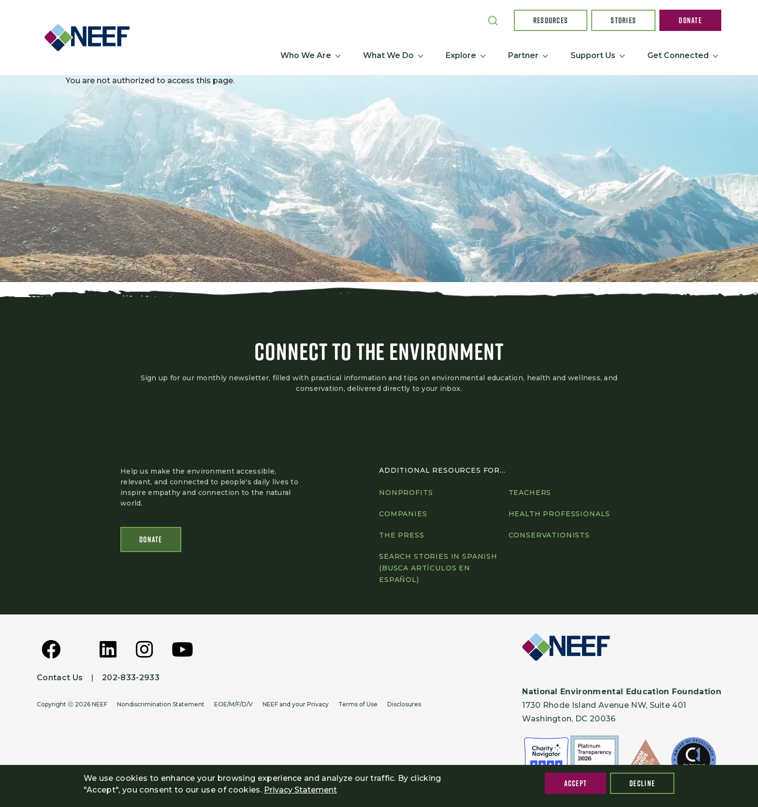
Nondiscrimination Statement (160, 704)
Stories (623, 20)
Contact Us (60, 677)
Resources (550, 20)
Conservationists (549, 535)
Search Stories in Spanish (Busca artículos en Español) (438, 568)
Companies (403, 513)
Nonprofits (406, 492)
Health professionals (560, 513)
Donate (690, 20)
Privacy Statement (300, 789)
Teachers (530, 492)
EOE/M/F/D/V (233, 704)
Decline (642, 783)
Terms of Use (358, 704)
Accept (575, 783)
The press (401, 535)
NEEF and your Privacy (295, 704)
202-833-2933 (131, 677)
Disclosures (404, 704)
